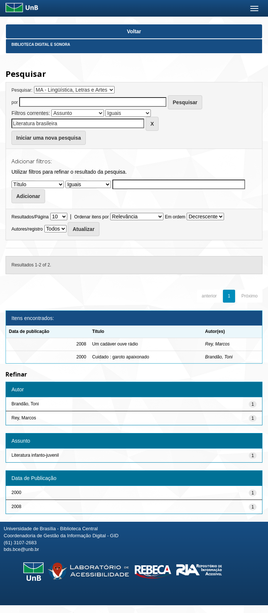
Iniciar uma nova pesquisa (48, 138)
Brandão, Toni (219, 357)
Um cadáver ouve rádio (115, 344)
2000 (16, 492)
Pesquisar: (22, 90)
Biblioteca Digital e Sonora (40, 44)
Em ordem (175, 216)
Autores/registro (27, 229)
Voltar (134, 31)
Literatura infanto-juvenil (35, 455)
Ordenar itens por (91, 216)
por (14, 102)
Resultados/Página (30, 216)
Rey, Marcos (217, 344)
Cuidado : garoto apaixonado (120, 357)
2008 (16, 506)
